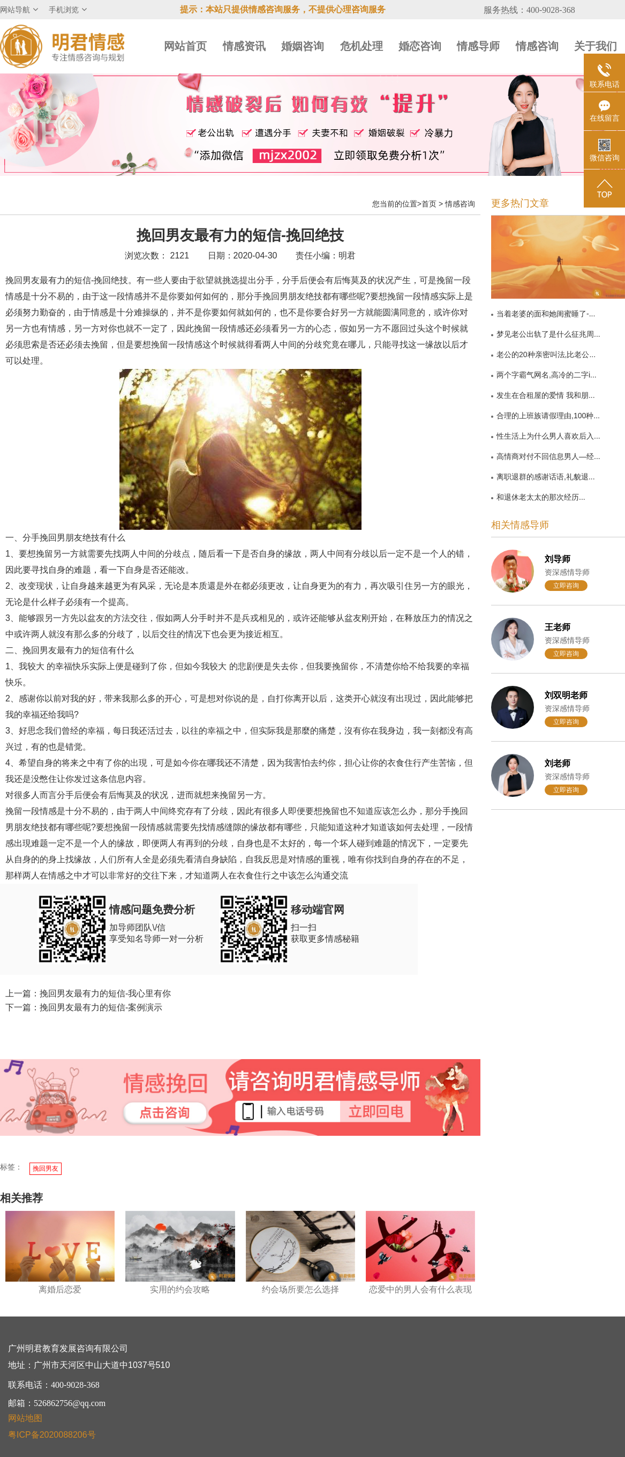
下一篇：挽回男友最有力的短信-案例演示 (83, 1007)
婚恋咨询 (419, 46)
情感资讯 (244, 46)
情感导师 (478, 46)
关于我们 (595, 46)
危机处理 (361, 46)
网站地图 (25, 1418)
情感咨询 (537, 46)
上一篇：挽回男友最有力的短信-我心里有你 (88, 993)
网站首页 (185, 46)
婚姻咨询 (302, 46)
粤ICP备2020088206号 (52, 1434)
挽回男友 (45, 1168)
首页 (428, 203)
